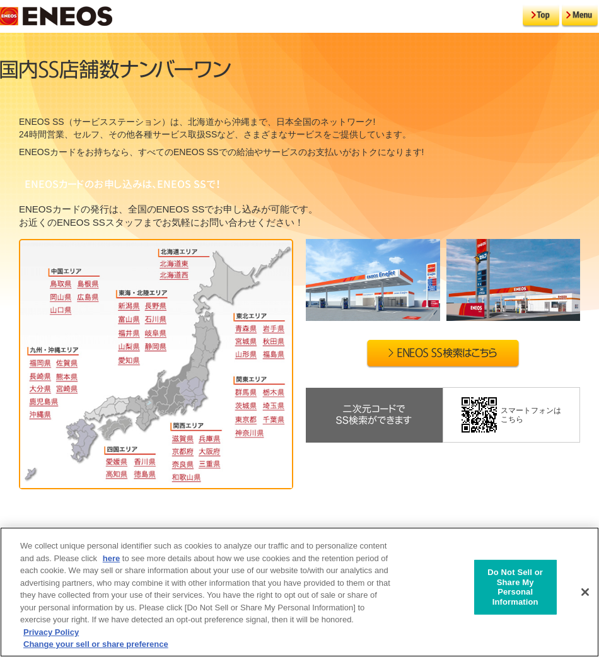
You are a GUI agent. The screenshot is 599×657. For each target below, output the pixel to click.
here (111, 558)
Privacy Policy (51, 632)
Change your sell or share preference (95, 644)
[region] (299, 592)
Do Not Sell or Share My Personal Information (515, 587)
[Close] (585, 592)
